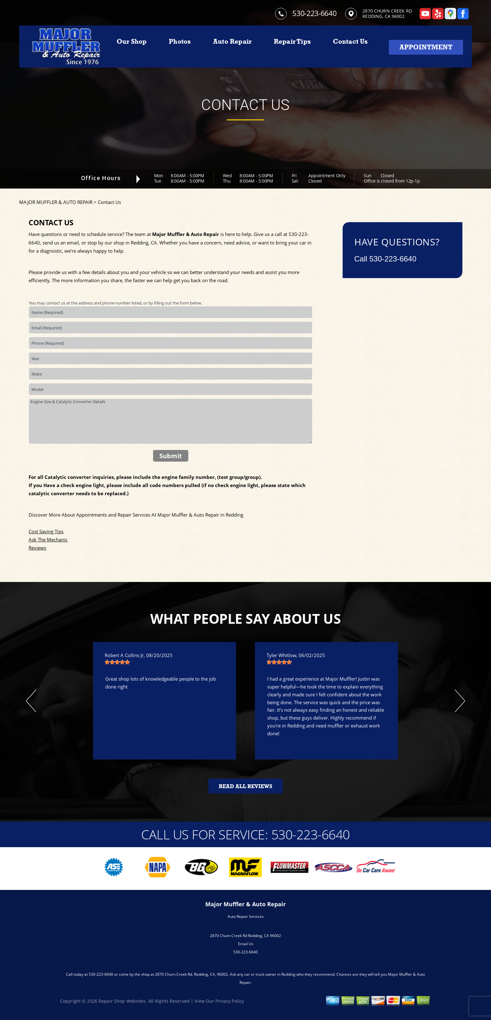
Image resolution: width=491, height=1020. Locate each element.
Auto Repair (232, 41)
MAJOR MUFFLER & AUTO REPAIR (55, 202)
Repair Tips (292, 41)
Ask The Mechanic (48, 539)
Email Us (245, 943)
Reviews (37, 548)
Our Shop (132, 41)
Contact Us (350, 41)
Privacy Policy (229, 1001)
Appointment (426, 47)
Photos (180, 41)
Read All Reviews (245, 786)
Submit (170, 456)
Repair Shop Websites (122, 1001)
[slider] (117, 662)
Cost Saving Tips (46, 531)
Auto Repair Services (246, 916)
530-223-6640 (314, 13)
